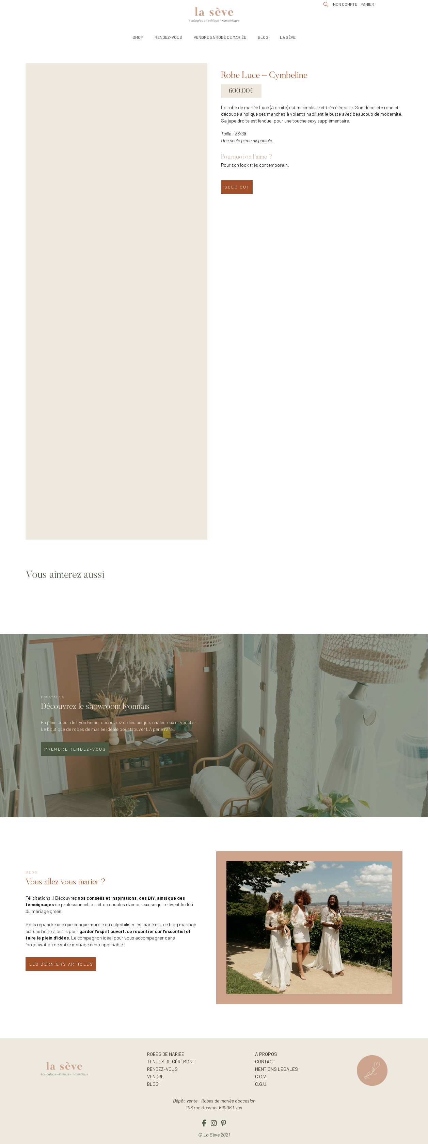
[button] (138, 37)
